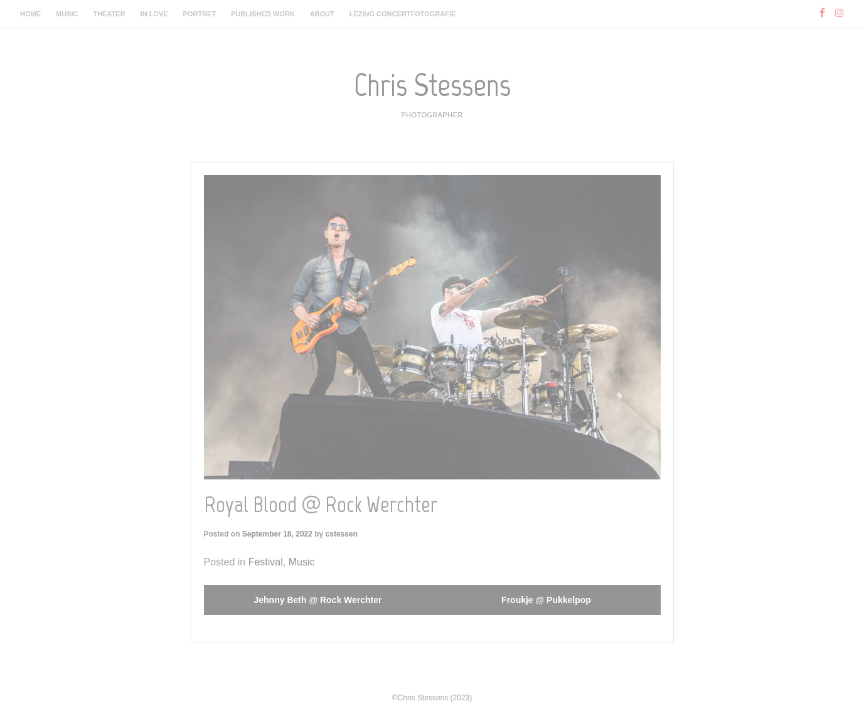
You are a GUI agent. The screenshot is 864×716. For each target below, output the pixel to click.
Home (30, 14)
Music (67, 14)
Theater (109, 14)
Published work (262, 14)
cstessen (342, 534)
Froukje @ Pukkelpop (546, 600)
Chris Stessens (432, 85)
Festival (265, 562)
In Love (154, 14)
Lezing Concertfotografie (402, 14)
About (322, 14)
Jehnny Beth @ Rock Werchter (318, 600)
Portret (199, 14)
